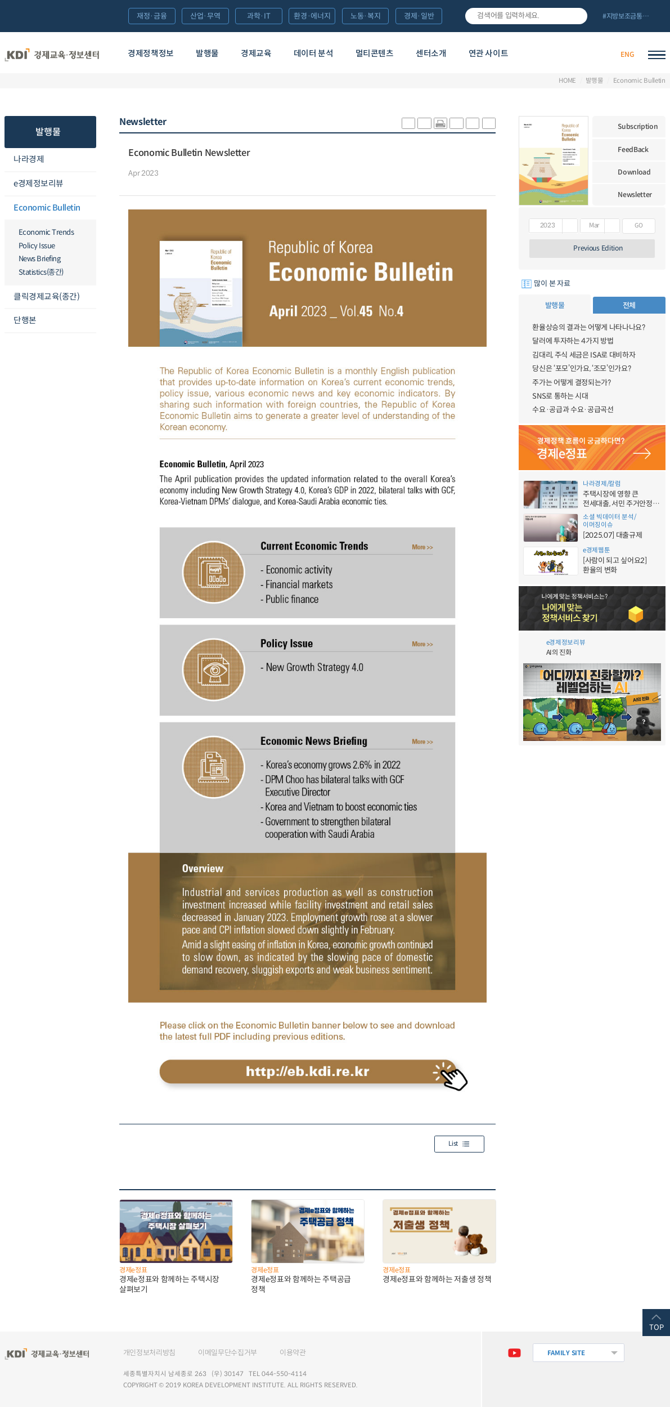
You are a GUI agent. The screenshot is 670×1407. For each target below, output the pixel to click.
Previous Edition (597, 248)
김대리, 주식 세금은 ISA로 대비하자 (583, 355)
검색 (575, 16)
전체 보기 (630, 16)
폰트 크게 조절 (472, 123)
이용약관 (293, 1352)
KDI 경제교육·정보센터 (52, 55)
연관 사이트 (489, 53)
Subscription (638, 126)
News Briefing (40, 258)
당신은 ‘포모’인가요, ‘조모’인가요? (581, 368)
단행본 (25, 320)
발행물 (207, 53)
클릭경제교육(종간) (46, 297)
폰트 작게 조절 (489, 123)
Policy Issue (37, 246)
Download (634, 172)
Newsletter (635, 194)
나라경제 (29, 159)
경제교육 (256, 53)
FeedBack (633, 149)
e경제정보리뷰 (39, 183)
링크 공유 (456, 123)
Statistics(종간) (41, 272)
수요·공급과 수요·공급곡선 (572, 409)
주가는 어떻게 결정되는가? (571, 382)
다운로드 (173, 174)
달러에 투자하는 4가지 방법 (572, 341)
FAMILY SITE (566, 1353)
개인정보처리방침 (149, 1352)
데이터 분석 (314, 53)
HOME (567, 81)
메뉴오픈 (89, 160)
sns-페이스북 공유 (424, 123)
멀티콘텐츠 (375, 53)
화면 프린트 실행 (440, 123)
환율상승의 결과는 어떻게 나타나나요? (588, 327)
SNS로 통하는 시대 (560, 396)
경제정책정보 (151, 53)
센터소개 (431, 53)
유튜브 (514, 1352)
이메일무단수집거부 (227, 1352)
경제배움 (555, 54)
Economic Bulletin (639, 81)
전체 (629, 305)
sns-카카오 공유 (408, 123)
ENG (627, 54)
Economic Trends (46, 232)
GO (638, 225)
